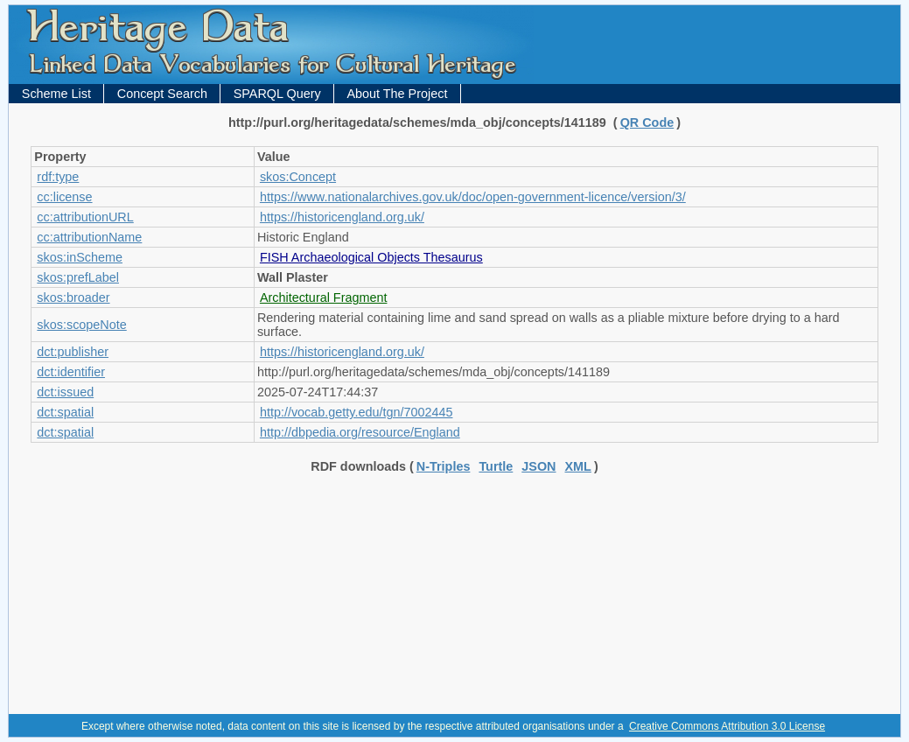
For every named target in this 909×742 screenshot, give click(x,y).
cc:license (64, 197)
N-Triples (443, 466)
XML (578, 466)
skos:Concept (298, 177)
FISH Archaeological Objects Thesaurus (371, 257)
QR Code (647, 123)
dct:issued (65, 392)
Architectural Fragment (324, 297)
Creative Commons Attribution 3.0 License (727, 726)
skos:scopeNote (81, 325)
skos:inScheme (79, 257)
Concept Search (162, 94)
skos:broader (73, 297)
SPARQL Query (277, 94)
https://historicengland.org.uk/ (342, 217)
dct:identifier (71, 372)
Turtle (496, 466)
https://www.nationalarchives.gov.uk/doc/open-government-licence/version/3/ (473, 197)
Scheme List (56, 94)
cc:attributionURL (85, 217)
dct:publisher (72, 352)
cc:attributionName (89, 237)
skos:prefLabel (78, 277)
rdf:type (58, 177)
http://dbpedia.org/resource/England (360, 432)
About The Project (396, 94)
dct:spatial (65, 412)
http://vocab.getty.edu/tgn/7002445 (356, 412)
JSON (538, 466)
